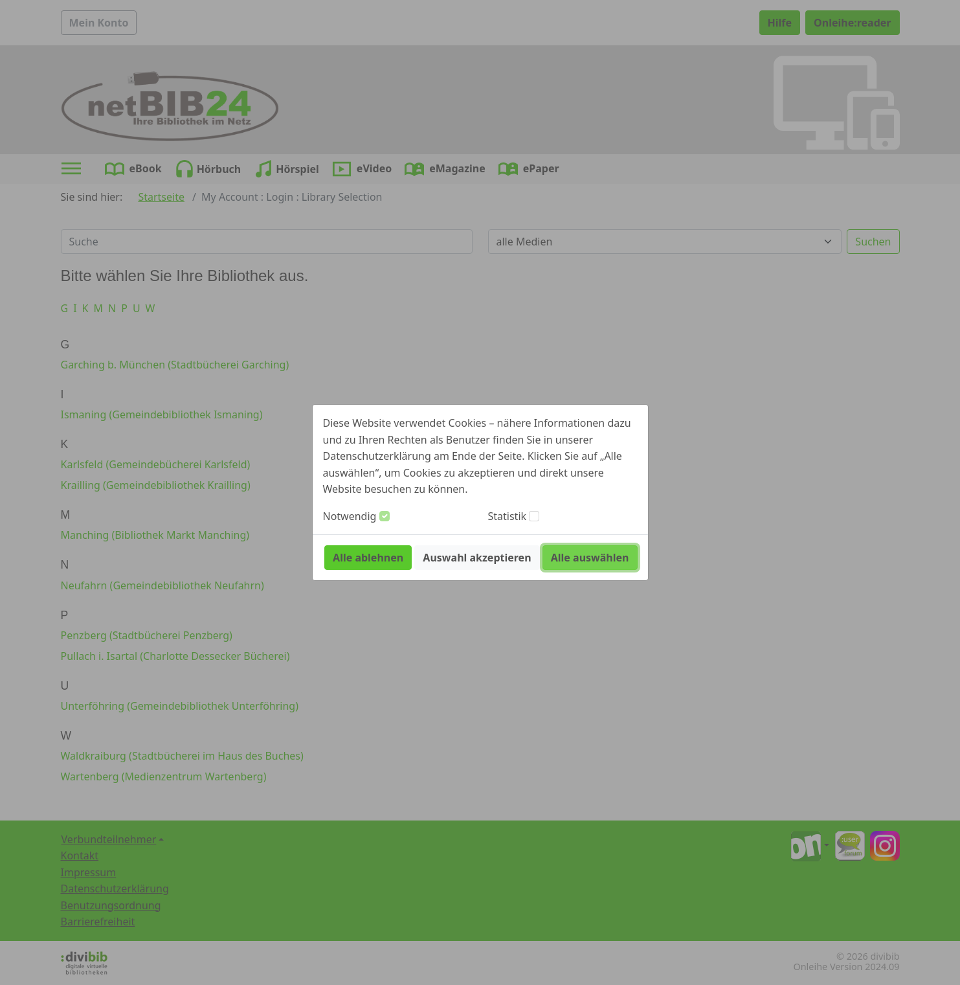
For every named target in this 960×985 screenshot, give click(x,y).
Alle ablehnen (368, 557)
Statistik (507, 516)
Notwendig (350, 516)
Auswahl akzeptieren (477, 557)
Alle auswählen (590, 557)
